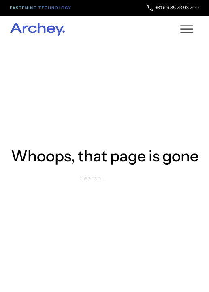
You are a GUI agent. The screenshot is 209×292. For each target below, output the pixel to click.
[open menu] (187, 29)
